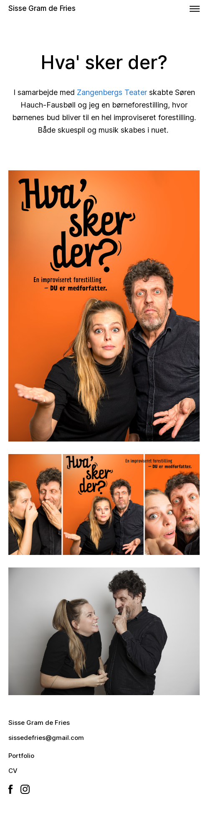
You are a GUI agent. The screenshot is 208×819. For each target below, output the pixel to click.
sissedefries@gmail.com (46, 738)
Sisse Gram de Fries (42, 8)
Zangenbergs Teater (112, 92)
